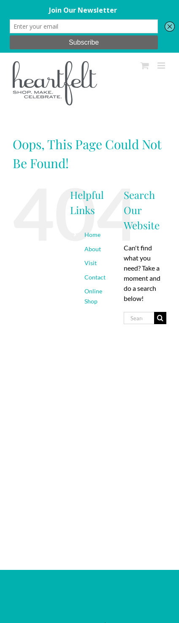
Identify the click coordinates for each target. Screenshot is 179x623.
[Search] (160, 318)
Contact (95, 277)
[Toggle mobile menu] (161, 65)
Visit (90, 262)
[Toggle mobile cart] (145, 65)
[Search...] (139, 318)
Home (92, 234)
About (92, 248)
